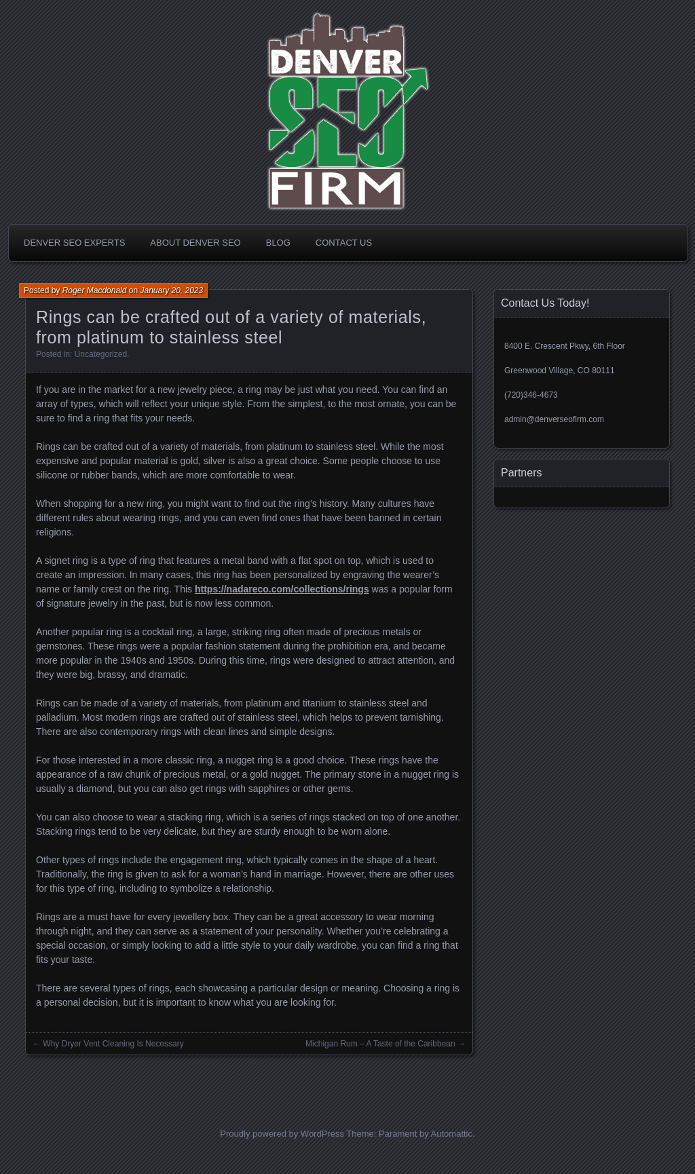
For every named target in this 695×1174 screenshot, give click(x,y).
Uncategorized (101, 354)
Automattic (451, 1134)
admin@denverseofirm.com (554, 419)
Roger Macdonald (94, 290)
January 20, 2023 (171, 290)
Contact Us (344, 243)
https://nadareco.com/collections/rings (282, 589)
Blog (278, 243)
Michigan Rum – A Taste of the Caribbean (380, 1043)
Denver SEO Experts (74, 243)
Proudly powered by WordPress (282, 1134)
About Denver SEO (195, 243)
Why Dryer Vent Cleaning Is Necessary (113, 1043)
